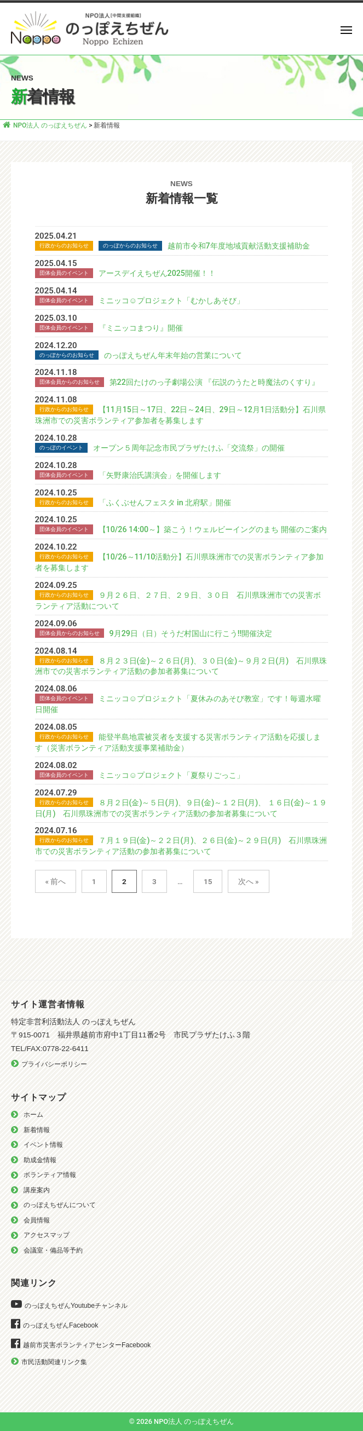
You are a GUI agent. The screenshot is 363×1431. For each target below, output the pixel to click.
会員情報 (37, 1220)
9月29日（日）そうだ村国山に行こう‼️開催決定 (191, 633)
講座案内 (37, 1190)
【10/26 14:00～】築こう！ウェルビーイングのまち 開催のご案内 (213, 529)
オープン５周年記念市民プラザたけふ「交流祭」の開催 (189, 447)
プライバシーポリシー (54, 1064)
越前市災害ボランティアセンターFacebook (87, 1345)
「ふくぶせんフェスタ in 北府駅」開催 (165, 502)
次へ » (248, 881)
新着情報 (37, 1130)
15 (208, 881)
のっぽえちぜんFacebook (60, 1325)
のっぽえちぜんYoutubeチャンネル (76, 1305)
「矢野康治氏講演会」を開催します (160, 475)
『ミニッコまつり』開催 (141, 328)
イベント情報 (43, 1145)
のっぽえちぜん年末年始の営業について (173, 355)
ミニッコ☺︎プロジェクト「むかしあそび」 (172, 300)
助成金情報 (40, 1160)
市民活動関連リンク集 (54, 1362)
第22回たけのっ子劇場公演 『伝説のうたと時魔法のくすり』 (215, 382)
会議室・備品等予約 (53, 1250)
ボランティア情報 (50, 1175)
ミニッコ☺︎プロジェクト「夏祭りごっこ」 (172, 775)
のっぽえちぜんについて (60, 1205)
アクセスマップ (47, 1235)
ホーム (33, 1114)
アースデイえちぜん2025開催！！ (157, 273)
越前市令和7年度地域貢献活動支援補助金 (239, 245)
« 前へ (55, 881)
